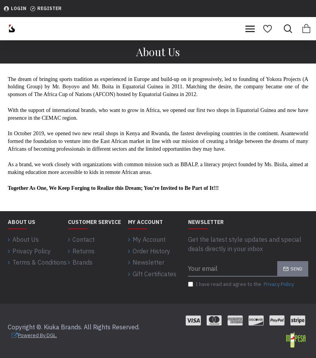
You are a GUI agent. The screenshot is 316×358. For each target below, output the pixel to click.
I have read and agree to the (241, 284)
